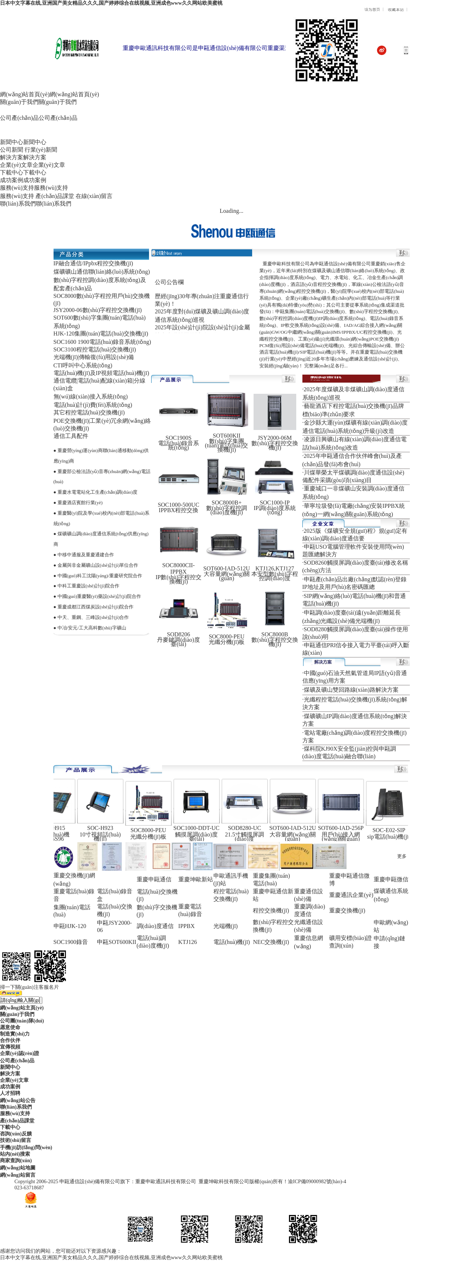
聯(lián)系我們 (16, 1107)
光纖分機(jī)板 (227, 642)
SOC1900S (178, 438)
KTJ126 (187, 942)
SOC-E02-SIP (392, 830)
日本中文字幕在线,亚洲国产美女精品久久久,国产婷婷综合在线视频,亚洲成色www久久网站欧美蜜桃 (111, 3)
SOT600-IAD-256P (344, 828)
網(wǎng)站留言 (17, 1175)
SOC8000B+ (227, 502)
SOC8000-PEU (227, 636)
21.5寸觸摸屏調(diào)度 (247, 836)
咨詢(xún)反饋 (16, 1133)
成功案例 (10, 1086)
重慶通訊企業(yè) (351, 895)
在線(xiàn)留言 (94, 196)
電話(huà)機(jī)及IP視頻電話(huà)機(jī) (101, 373)
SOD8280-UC (247, 828)
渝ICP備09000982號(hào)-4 (317, 1181)
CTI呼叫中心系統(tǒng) (83, 365)
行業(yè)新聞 (41, 150)
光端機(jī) (225, 926)
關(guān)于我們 (17, 1014)
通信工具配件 (71, 436)
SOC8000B (275, 634)
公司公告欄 (169, 286)
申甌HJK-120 (70, 926)
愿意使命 (10, 1027)
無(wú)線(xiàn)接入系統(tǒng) (91, 396)
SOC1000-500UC (178, 505)
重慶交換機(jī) (347, 910)
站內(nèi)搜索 (15, 1154)
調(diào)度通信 (155, 926)
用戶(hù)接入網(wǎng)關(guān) (344, 836)
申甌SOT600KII (116, 942)
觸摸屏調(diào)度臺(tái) (199, 836)
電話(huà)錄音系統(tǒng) (178, 445)
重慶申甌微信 (391, 879)
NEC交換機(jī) (271, 942)
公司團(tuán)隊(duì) (22, 1021)
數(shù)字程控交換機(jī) (274, 445)
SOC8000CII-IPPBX (178, 568)
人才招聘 (10, 1093)
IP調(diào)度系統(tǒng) (275, 510)
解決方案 (10, 1073)
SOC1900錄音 (71, 942)
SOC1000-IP (275, 502)
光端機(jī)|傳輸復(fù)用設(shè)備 (94, 357)
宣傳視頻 (10, 1047)
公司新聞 (11, 150)
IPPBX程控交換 (178, 510)
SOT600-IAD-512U (226, 568)
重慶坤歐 (189, 879)
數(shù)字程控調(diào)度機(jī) (226, 510)
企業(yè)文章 (14, 1080)
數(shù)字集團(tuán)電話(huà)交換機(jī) (227, 445)
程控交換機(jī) (271, 910)
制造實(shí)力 (15, 1034)
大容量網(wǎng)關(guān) (227, 576)
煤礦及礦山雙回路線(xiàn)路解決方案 (351, 690)
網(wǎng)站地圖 (17, 1168)
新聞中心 (10, 1067)
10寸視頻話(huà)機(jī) (103, 836)
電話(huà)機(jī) (231, 942)
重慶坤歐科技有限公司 (224, 1181)
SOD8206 (178, 634)
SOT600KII (226, 436)
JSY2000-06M (275, 438)
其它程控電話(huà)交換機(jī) (89, 412)
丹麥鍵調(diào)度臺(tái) (178, 642)
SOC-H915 (55, 828)
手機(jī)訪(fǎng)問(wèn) (26, 1147)
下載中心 (10, 1127)
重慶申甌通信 (154, 879)
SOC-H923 (103, 828)
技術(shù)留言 (15, 1140)
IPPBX (186, 926)
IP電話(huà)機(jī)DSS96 (55, 836)
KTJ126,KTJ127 (274, 568)
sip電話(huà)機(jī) (392, 837)
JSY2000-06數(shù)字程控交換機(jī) (98, 310)
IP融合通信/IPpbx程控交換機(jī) (93, 263)
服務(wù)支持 (17, 196)
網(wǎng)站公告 (17, 1100)
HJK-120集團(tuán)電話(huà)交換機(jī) (101, 333)
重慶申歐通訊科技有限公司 (165, 1181)
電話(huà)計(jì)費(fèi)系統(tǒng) (93, 405)
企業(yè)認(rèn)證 (19, 1053)
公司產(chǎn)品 (17, 1060)
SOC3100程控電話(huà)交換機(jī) (95, 349)
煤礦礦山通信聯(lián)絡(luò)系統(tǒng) (102, 272)
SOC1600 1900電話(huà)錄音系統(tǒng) (102, 342)
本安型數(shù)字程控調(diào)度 (274, 576)
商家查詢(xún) (16, 1160)
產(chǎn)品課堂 (54, 196)
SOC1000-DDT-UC (199, 828)
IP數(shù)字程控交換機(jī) (178, 579)
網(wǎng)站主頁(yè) (22, 1008)
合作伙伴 (10, 1040)
